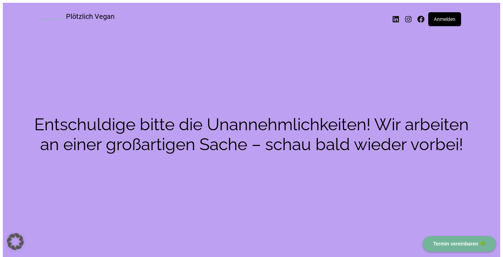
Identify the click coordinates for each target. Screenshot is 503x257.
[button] (15, 241)
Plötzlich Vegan (90, 16)
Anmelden (444, 19)
